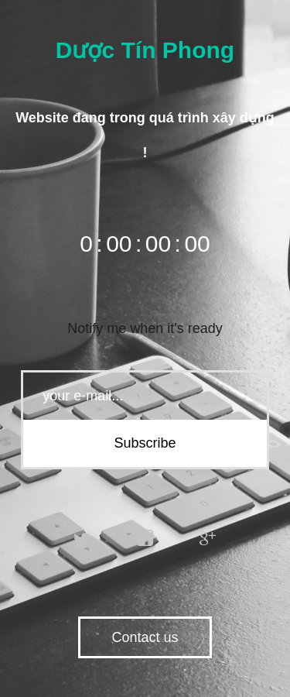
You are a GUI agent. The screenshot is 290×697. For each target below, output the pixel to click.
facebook (145, 538)
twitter (81, 538)
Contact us (144, 637)
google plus (208, 538)
